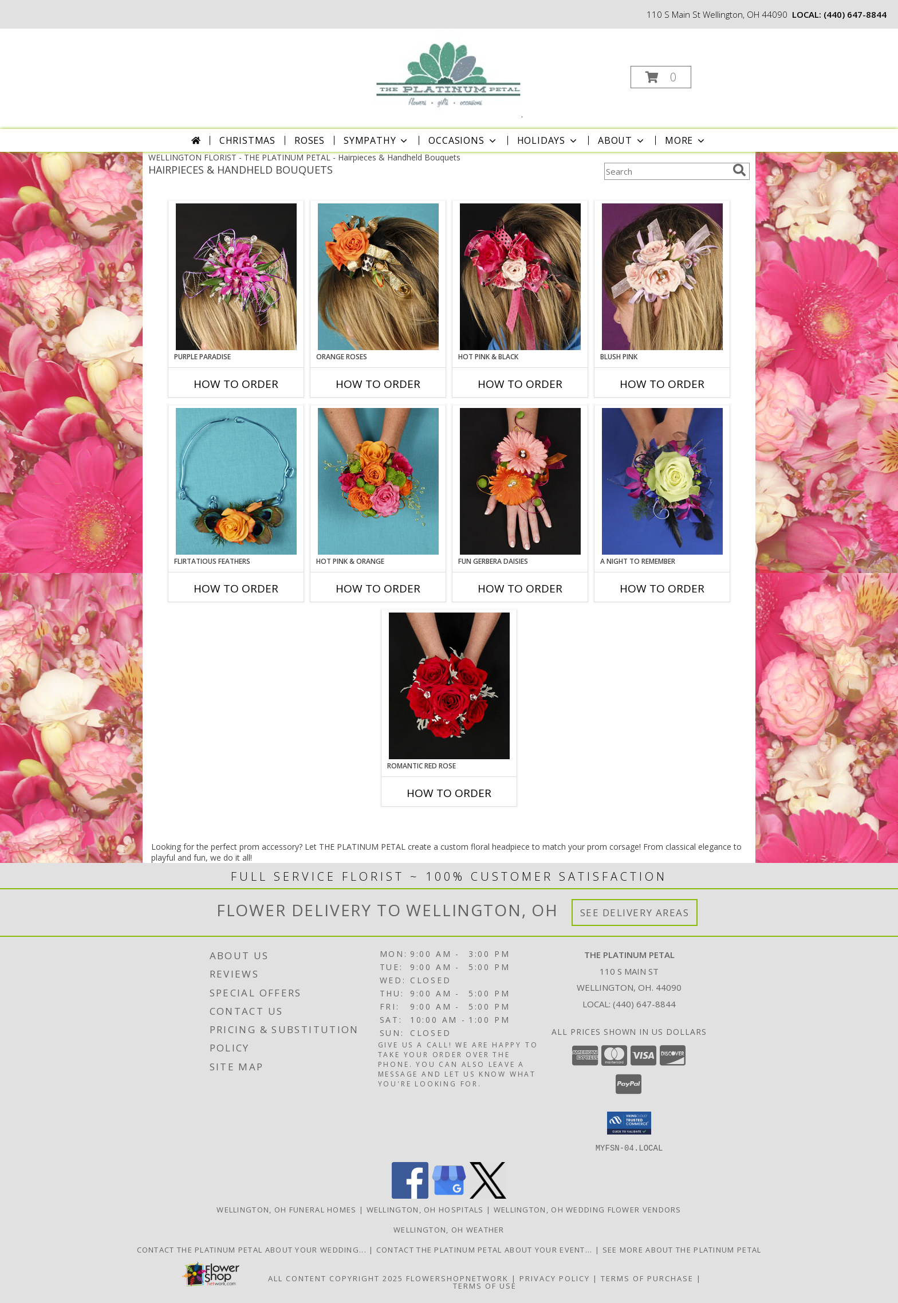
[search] (739, 170)
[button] (661, 77)
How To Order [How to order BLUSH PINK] (662, 383)
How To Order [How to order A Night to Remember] (662, 588)
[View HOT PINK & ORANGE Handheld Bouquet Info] (378, 481)
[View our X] (488, 1195)
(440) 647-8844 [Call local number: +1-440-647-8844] (855, 14)
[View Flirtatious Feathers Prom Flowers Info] (236, 481)
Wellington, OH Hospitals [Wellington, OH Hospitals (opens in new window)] (425, 1209)
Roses (309, 140)
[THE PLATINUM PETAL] (448, 73)
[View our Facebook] (410, 1195)
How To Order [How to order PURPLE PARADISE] (236, 383)
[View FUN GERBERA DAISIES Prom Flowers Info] (520, 481)
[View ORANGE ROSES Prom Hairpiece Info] (378, 276)
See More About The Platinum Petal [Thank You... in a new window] (682, 1249)
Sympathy (376, 140)
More (686, 140)
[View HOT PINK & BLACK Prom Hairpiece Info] (520, 276)
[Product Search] (666, 171)
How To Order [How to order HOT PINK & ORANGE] (378, 588)
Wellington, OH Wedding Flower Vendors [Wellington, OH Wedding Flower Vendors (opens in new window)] (588, 1209)
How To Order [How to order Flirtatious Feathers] (236, 588)
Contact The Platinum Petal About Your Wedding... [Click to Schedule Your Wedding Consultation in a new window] (253, 1249)
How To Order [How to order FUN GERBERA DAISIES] (520, 588)
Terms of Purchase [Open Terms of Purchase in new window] (647, 1278)
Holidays (548, 140)
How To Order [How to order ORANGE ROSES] (378, 383)
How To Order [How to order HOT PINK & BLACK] (520, 383)
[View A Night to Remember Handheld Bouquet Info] (662, 481)
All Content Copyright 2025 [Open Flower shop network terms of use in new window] (335, 1278)
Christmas (247, 140)
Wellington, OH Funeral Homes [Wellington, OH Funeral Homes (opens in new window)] (286, 1209)
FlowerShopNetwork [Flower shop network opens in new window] (457, 1278)
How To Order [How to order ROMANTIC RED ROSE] (449, 793)
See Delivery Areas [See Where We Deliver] (635, 912)
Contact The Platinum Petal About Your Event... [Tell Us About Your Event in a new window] (485, 1249)
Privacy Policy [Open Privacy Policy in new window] (554, 1278)
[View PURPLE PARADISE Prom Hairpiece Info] (236, 276)
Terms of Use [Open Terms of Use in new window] (485, 1285)
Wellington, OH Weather (449, 1229)
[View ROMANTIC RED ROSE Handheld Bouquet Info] (449, 686)
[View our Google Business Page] (449, 1195)
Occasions (463, 140)
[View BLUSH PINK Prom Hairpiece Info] (662, 276)
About (622, 140)
